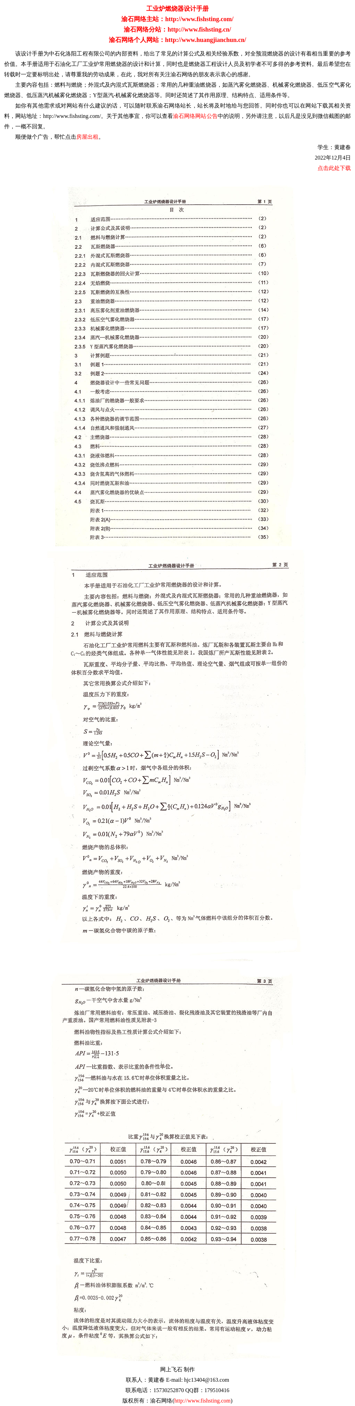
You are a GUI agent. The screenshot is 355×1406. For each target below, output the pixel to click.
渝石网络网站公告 (195, 116)
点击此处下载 (334, 168)
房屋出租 (87, 137)
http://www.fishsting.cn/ (199, 29)
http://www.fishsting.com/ (199, 19)
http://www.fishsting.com (202, 1401)
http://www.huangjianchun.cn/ (205, 39)
